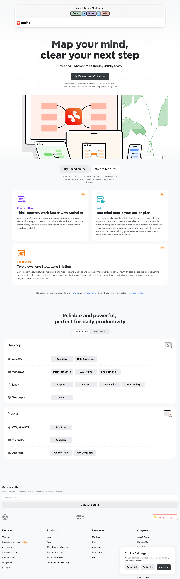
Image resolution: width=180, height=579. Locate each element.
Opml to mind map (114, 531)
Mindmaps (145, 510)
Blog (142, 515)
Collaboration (75, 531)
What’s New (169, 520)
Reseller (167, 546)
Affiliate (167, 541)
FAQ (142, 531)
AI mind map (74, 521)
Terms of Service (47, 568)
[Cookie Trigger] (87, 568)
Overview (73, 510)
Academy (144, 520)
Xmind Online (104, 84)
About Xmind (170, 510)
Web (108, 515)
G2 (165, 526)
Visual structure (76, 526)
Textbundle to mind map (117, 536)
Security (73, 541)
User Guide (145, 526)
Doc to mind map (114, 526)
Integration (74, 536)
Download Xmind (90, 76)
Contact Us (169, 515)
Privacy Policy (67, 568)
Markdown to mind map (117, 520)
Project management (78, 515)
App (108, 510)
